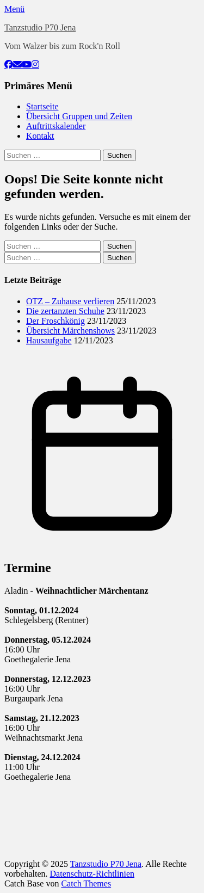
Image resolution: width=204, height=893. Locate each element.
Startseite (42, 106)
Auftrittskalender (55, 126)
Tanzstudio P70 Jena (40, 27)
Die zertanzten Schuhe (65, 311)
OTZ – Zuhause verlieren (70, 301)
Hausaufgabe (49, 340)
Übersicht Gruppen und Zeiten (79, 116)
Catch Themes (86, 883)
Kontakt (40, 135)
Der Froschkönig (55, 320)
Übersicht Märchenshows (70, 330)
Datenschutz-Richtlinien (92, 873)
